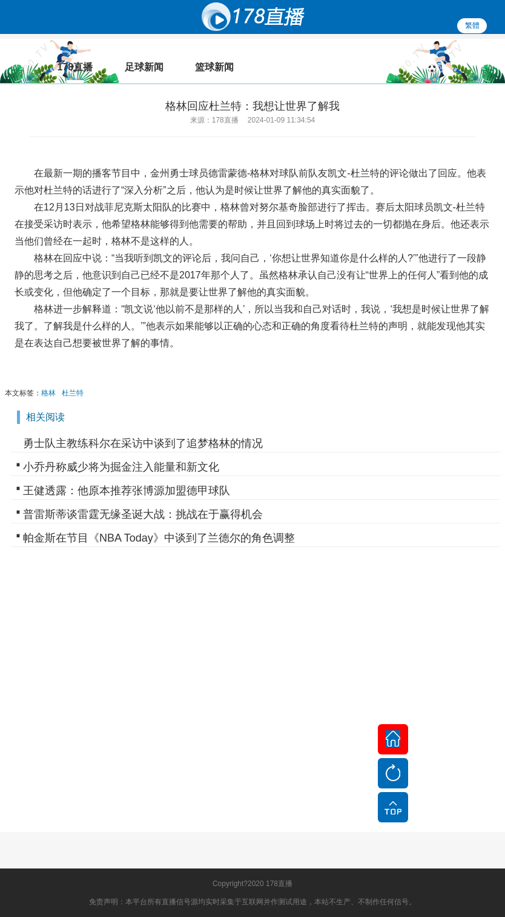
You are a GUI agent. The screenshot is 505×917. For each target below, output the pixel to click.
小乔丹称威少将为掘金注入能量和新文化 (121, 467)
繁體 (472, 25)
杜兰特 (73, 393)
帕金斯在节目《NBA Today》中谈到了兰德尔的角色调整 (159, 538)
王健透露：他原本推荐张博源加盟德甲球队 (126, 491)
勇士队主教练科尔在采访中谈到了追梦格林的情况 (143, 443)
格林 (48, 393)
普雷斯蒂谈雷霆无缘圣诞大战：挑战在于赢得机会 (143, 514)
